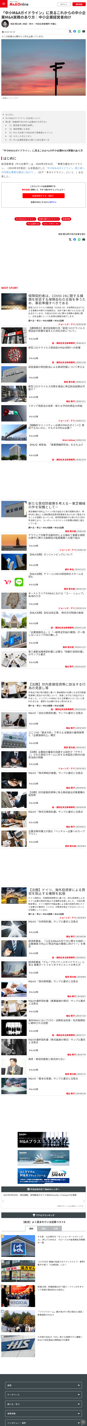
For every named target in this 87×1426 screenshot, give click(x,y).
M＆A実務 (47, 320)
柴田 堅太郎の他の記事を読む (72, 234)
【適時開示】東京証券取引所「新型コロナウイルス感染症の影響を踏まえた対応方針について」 (56, 329)
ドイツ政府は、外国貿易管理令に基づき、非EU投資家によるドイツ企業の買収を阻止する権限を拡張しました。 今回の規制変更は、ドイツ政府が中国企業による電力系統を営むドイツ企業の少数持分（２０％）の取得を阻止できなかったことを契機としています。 (56, 903)
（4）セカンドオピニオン (20, 136)
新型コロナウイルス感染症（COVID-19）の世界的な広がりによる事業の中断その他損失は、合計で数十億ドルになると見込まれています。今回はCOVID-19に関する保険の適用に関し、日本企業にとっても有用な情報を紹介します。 (56, 312)
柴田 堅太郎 (15, 23)
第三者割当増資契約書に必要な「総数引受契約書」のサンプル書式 (56, 653)
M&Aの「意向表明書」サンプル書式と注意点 (53, 981)
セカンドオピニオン (51, 223)
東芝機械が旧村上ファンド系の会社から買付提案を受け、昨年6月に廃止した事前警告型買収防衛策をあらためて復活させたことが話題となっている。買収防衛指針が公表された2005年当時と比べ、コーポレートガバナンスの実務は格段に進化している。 (56, 517)
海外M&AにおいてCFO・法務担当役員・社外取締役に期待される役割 (56, 1021)
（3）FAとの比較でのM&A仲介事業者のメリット (30, 132)
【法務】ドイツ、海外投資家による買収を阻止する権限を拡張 (56, 891)
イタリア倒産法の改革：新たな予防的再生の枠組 (55, 406)
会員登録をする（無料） (43, 195)
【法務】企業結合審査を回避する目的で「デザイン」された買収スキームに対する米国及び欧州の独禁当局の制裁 (56, 754)
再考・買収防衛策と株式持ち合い (46, 1059)
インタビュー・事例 (16, 1422)
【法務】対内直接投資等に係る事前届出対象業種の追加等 (56, 793)
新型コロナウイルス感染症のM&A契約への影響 (54, 347)
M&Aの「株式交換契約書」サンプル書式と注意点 (55, 812)
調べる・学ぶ (34, 320)
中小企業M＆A (33, 223)
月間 (56, 1228)
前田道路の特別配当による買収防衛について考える (56, 367)
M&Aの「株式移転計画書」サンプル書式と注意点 (55, 773)
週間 (43, 1228)
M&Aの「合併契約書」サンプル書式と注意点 (53, 921)
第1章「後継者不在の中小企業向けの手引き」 (26, 121)
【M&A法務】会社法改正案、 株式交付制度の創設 (56, 612)
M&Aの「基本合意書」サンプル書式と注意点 (53, 1078)
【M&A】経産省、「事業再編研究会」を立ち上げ (55, 444)
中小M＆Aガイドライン (25, 218)
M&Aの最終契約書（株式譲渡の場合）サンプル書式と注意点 (56, 1041)
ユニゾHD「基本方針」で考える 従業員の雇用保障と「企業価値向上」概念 (56, 734)
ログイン (63, 4)
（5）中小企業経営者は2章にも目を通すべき (28, 139)
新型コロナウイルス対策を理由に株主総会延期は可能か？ (56, 387)
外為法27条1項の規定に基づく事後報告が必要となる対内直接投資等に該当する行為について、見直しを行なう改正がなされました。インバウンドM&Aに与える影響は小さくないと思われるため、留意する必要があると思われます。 (57, 697)
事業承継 (66, 218)
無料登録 (79, 4)
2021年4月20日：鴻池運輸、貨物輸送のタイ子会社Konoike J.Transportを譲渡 (40, 1194)
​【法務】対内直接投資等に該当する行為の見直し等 (57, 686)
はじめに (9, 114)
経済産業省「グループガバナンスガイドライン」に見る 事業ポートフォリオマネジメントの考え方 (56, 963)
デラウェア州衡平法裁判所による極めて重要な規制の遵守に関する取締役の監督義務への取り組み (56, 536)
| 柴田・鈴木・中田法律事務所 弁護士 (39, 23)
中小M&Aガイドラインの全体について (23, 118)
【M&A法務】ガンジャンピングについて (50, 554)
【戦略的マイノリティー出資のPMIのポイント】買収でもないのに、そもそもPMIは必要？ (56, 426)
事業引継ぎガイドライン (49, 218)
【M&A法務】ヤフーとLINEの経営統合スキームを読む (55, 575)
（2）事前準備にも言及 (19, 128)
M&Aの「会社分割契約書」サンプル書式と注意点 (55, 713)
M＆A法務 (59, 320)
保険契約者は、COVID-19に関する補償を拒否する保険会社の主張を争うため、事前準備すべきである (57, 299)
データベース (13, 1394)
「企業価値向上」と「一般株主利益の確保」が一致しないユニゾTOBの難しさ (56, 633)
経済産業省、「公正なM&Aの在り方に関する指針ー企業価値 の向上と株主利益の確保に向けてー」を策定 (56, 943)
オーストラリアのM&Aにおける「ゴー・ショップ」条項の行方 (56, 594)
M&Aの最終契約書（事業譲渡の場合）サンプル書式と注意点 (56, 1002)
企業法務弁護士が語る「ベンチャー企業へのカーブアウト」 (56, 832)
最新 (31, 1228)
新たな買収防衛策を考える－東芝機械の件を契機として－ (56, 505)
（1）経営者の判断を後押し (21, 125)
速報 (9, 1385)
